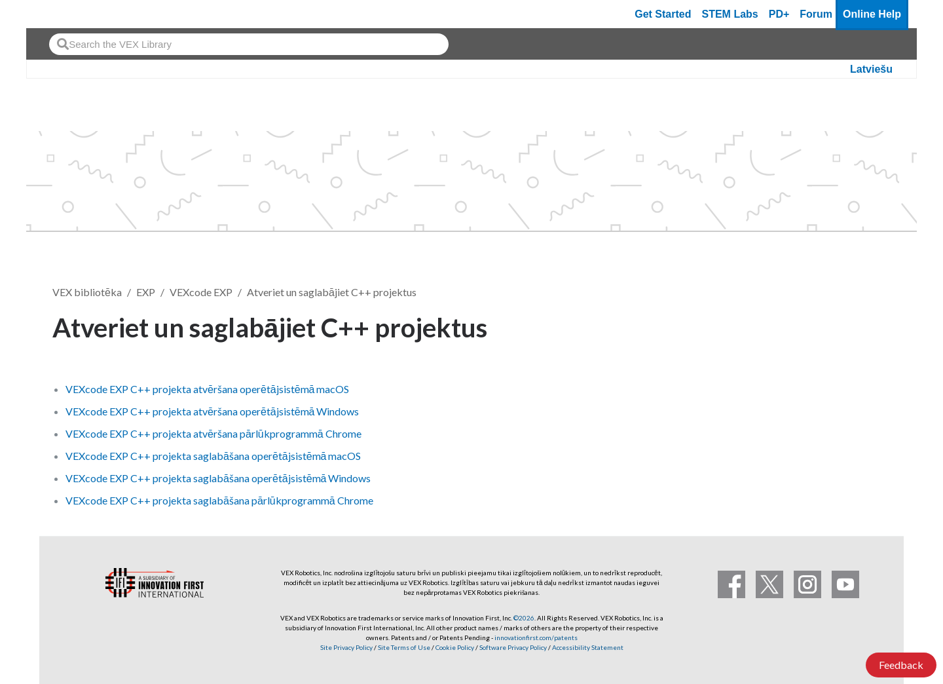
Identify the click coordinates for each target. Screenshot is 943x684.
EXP (145, 292)
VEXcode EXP (201, 292)
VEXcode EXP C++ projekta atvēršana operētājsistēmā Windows (212, 411)
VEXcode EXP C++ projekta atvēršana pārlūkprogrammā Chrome (213, 433)
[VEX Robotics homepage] (61, 14)
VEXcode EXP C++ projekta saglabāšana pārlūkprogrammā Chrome (219, 500)
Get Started (663, 14)
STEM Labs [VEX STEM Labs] (730, 14)
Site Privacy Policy (346, 647)
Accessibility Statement (587, 647)
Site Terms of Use (403, 647)
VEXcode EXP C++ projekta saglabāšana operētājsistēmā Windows (218, 478)
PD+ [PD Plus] (779, 14)
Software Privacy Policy (513, 647)
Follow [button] (857, 325)
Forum (816, 14)
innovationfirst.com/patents (536, 637)
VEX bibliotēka (87, 292)
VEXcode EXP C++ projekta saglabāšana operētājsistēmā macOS (213, 455)
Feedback (901, 664)
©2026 (523, 618)
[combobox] (249, 44)
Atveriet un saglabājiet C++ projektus (331, 292)
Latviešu (871, 69)
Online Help (872, 14)
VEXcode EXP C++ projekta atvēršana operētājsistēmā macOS (207, 389)
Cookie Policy (454, 647)
